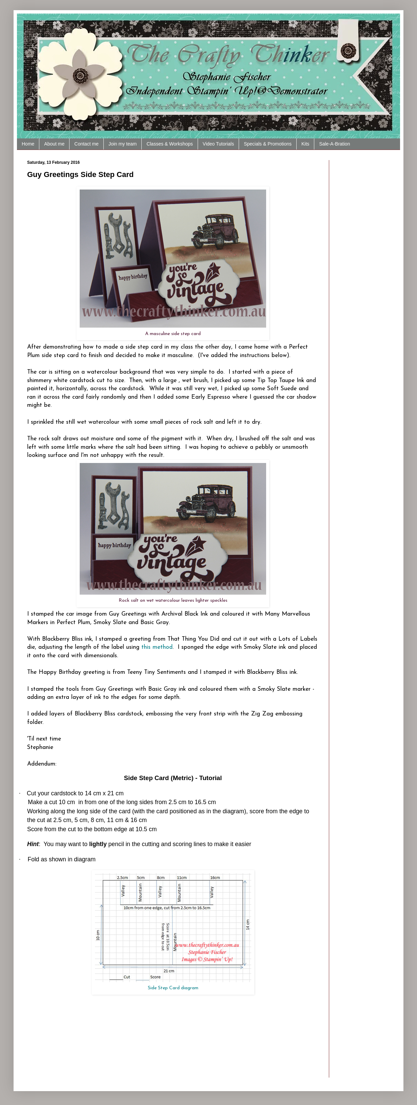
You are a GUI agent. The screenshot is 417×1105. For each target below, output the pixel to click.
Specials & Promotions (268, 144)
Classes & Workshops (169, 144)
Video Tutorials (218, 144)
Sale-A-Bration (334, 144)
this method (157, 647)
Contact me (86, 144)
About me (54, 144)
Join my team (122, 144)
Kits (305, 144)
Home (28, 144)
